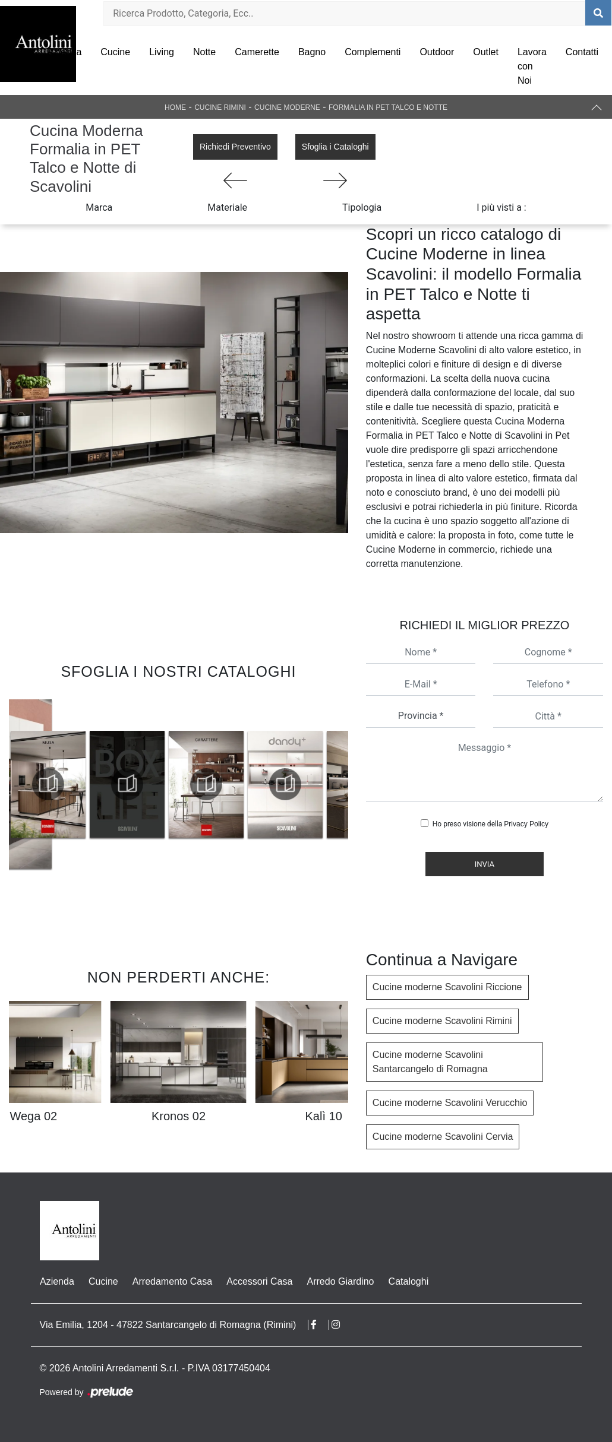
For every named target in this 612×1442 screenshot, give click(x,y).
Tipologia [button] (361, 207)
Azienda (64, 52)
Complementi (372, 52)
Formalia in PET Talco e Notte (388, 107)
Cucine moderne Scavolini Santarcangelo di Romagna (430, 1062)
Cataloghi (407, 1281)
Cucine (115, 52)
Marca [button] (99, 207)
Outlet (486, 52)
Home (175, 107)
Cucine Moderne (287, 107)
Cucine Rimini (220, 107)
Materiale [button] (227, 207)
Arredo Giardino (339, 1281)
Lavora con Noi (532, 66)
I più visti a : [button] (501, 207)
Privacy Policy (526, 824)
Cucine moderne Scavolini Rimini (442, 1021)
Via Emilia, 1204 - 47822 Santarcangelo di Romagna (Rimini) (168, 1325)
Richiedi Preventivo (235, 146)
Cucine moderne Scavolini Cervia (443, 1137)
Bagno (312, 52)
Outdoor (436, 52)
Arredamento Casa (172, 1281)
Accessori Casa (259, 1281)
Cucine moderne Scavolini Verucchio (450, 1103)
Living (161, 52)
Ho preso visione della (490, 824)
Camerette (257, 52)
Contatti (582, 52)
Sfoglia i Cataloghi (335, 146)
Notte (204, 52)
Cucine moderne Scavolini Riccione (447, 987)
